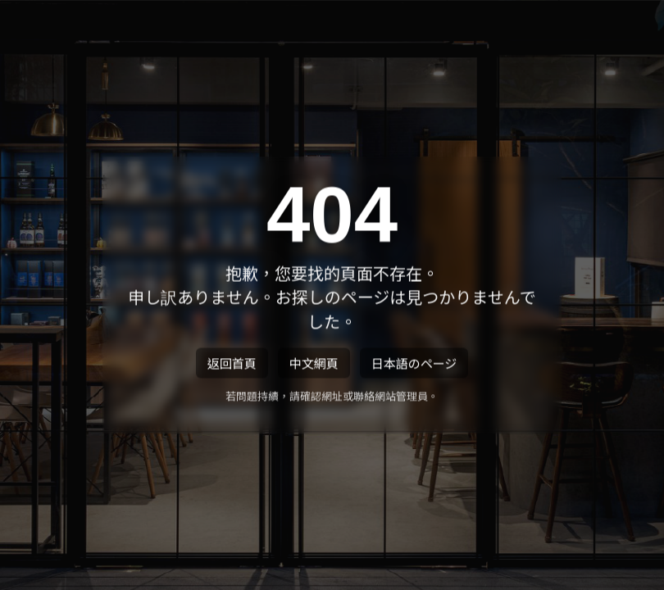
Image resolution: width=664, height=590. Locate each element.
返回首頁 (232, 364)
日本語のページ (414, 364)
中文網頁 (314, 364)
